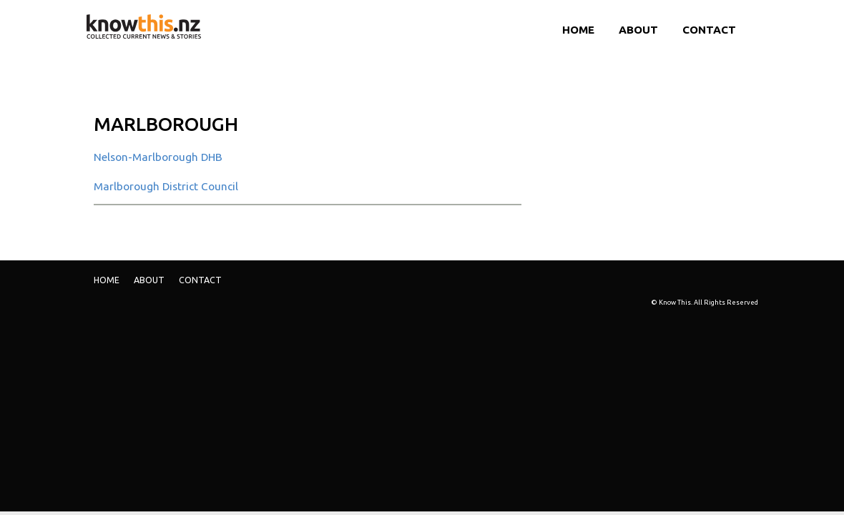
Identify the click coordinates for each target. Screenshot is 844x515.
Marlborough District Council (166, 186)
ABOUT (638, 30)
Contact (709, 30)
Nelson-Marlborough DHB (158, 157)
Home (578, 30)
